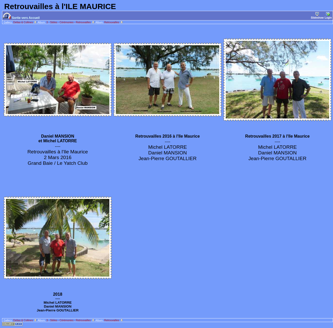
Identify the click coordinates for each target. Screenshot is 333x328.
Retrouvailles (113, 22)
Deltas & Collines (25, 22)
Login (328, 15)
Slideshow (317, 15)
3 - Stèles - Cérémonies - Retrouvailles (70, 22)
